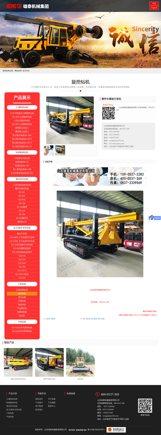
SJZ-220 (22, 259)
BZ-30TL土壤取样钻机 (22, 124)
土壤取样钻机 (22, 107)
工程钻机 (22, 284)
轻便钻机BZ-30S (22, 166)
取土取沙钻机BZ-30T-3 (22, 143)
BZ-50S (22, 196)
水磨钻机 (22, 301)
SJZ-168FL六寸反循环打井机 (22, 237)
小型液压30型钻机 (22, 158)
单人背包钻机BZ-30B (22, 169)
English (154, 8)
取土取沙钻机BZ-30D (22, 135)
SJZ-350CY (22, 270)
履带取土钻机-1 (22, 128)
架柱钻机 (22, 304)
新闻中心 (51, 406)
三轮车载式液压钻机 (22, 185)
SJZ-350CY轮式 (22, 274)
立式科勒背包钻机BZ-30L (22, 173)
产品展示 (94, 6)
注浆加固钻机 (22, 290)
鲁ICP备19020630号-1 (96, 430)
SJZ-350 (22, 267)
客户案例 (51, 319)
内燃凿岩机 (22, 312)
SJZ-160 (22, 256)
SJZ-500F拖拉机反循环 (22, 252)
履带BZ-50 (22, 222)
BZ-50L (22, 192)
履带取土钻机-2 (22, 132)
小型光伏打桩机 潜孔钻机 (95, 319)
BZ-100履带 (22, 207)
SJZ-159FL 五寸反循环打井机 (22, 241)
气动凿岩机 (22, 308)
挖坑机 (22, 316)
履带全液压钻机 (22, 188)
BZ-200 (22, 214)
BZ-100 (22, 203)
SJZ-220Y (22, 263)
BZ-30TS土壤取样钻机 (22, 117)
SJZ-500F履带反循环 (22, 248)
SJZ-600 (22, 278)
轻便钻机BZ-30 (22, 162)
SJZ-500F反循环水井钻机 (22, 245)
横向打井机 (22, 234)
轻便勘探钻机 (22, 152)
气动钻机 (22, 322)
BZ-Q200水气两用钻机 (22, 331)
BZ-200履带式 (22, 218)
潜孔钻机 (22, 297)
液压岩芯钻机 (22, 179)
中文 (154, 3)
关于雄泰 (84, 6)
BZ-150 (22, 211)
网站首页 (74, 6)
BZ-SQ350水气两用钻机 (22, 327)
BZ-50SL (22, 200)
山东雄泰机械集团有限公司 (55, 430)
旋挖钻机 (22, 293)
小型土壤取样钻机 (22, 121)
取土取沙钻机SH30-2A (22, 146)
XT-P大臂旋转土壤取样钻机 (22, 113)
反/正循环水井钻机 (22, 228)
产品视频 (51, 403)
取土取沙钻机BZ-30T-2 (22, 139)
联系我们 (39, 410)
